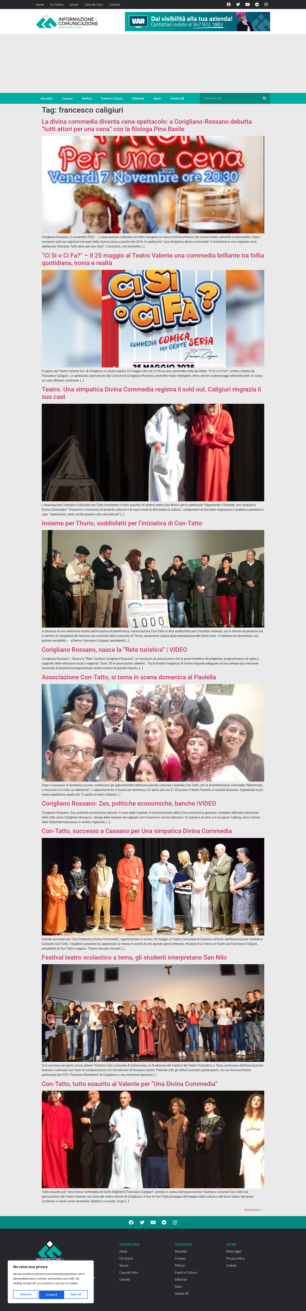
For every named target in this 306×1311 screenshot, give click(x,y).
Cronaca (67, 98)
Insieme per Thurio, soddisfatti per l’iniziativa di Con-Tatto (122, 523)
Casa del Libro (94, 4)
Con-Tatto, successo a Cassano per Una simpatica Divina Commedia (137, 831)
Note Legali (233, 1251)
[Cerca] (264, 98)
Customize (25, 1294)
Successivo (254, 1210)
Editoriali (138, 98)
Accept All (76, 1294)
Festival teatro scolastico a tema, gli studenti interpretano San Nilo (134, 957)
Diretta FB (177, 98)
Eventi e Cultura (112, 98)
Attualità (46, 98)
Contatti (114, 4)
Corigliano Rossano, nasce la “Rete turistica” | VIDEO (114, 649)
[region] (51, 1282)
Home (40, 4)
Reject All (51, 1294)
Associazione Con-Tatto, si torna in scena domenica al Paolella (129, 677)
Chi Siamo (56, 4)
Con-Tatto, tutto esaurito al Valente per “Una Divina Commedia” (129, 1084)
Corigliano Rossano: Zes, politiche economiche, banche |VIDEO (129, 803)
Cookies (231, 1265)
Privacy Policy (235, 1258)
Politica (87, 98)
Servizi (73, 4)
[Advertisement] (153, 63)
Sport (157, 98)
